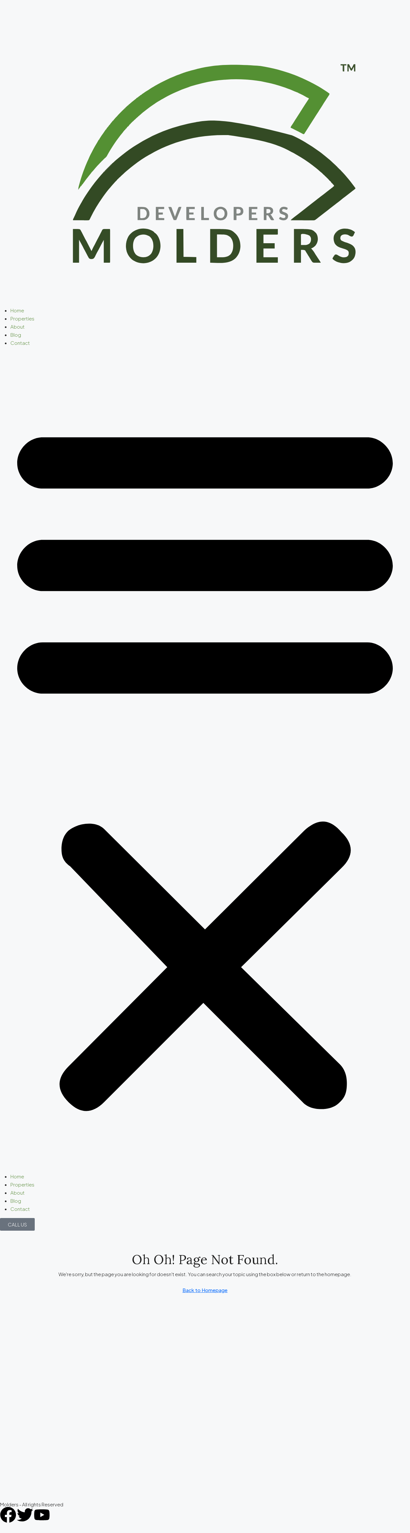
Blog (15, 335)
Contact (20, 343)
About (17, 326)
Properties (22, 318)
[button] (205, 762)
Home (17, 310)
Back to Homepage (205, 1290)
